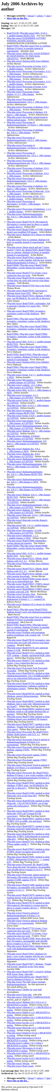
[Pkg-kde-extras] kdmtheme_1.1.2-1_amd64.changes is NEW (22, 536)
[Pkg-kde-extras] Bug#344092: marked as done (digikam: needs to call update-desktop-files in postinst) (28, 711)
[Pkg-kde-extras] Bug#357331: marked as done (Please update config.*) (28, 842)
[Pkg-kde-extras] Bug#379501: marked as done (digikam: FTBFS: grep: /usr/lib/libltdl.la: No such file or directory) (28, 785)
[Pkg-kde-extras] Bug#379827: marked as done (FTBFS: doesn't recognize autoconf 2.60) (28, 850)
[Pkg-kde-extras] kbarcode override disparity (27, 520)
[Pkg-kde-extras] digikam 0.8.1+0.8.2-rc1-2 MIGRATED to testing (26, 1003)
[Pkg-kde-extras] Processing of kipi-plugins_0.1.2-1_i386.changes (23, 93)
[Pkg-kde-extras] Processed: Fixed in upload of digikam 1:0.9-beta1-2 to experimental (28, 766)
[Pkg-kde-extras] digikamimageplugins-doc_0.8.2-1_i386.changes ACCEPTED (25, 488)
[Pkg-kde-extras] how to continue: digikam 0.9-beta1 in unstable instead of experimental (28, 240)
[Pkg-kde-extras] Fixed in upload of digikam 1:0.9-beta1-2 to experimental (27, 921)
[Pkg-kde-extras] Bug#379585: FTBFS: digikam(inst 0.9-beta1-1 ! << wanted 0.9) (26, 598)
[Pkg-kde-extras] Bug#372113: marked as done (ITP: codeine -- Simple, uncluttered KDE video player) (28, 655)
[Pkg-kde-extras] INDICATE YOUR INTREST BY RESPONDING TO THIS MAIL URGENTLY (28, 56)
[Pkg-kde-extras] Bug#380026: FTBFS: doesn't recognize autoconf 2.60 (28, 590)
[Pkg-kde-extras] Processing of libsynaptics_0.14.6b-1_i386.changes (24, 202)
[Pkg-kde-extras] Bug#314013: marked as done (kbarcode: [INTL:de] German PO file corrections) (28, 813)
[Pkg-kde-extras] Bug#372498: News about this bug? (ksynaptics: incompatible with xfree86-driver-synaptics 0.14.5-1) (28, 941)
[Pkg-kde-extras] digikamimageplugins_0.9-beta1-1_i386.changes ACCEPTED (27, 442)
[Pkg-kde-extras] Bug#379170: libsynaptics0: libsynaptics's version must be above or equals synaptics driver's (27, 224)
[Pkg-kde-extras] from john (19, 994)
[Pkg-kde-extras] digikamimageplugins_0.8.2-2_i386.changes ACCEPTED (28, 460)
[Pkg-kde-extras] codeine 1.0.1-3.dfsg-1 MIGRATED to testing (25, 1044)
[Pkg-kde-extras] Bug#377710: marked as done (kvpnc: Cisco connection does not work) (28, 661)
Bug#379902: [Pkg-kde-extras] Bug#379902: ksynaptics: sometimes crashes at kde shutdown (28, 320)
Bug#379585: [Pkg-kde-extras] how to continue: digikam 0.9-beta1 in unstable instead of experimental (29, 48)
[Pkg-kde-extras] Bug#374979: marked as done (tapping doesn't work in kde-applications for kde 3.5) (29, 897)
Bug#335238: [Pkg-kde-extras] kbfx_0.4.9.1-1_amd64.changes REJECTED (27, 34)
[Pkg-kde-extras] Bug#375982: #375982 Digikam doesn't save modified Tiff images (29, 230)
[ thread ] (31, 16)
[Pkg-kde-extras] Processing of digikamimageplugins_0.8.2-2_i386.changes (27, 138)
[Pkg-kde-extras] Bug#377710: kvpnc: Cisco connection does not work (27, 929)
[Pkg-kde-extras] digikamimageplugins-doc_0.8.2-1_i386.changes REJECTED (25, 215)
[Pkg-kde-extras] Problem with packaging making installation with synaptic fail (26, 633)
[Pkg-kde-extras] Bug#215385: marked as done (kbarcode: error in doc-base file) (28, 794)
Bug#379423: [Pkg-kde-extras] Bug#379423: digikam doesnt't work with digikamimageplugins (29, 610)
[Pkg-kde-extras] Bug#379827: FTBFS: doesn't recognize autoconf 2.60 (28, 585)
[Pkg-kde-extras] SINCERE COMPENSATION (29, 997)
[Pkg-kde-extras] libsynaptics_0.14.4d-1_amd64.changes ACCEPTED (24, 381)
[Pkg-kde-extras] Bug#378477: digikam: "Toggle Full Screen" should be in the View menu (29, 965)
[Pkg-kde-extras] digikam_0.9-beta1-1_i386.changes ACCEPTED (23, 437)
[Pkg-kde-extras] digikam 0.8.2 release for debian (29, 234)
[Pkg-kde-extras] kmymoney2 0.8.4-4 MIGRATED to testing (24, 1039)
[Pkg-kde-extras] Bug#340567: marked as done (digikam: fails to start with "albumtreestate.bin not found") (28, 704)
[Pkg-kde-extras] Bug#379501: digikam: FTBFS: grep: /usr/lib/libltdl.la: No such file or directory (29, 297)
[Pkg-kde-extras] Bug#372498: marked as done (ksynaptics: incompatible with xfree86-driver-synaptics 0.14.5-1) (28, 887)
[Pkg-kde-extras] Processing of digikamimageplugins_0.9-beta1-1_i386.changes (29, 123)
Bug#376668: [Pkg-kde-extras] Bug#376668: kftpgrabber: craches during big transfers (27, 266)
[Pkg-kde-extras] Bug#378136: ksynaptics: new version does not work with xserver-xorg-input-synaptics (28, 280)
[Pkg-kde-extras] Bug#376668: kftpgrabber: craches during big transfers (27, 541)
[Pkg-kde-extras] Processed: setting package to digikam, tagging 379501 (28, 748)
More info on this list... (18, 18)
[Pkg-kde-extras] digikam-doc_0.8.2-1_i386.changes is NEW (23, 450)
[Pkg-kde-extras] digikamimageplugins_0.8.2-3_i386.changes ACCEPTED (28, 506)
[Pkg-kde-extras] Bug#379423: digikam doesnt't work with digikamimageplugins (28, 947)
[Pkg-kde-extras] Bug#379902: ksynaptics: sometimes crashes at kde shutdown (26, 312)
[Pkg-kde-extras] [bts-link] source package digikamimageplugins (26, 983)
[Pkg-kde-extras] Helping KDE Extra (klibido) (28, 61)
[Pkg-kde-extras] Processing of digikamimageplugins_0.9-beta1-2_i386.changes (29, 146)
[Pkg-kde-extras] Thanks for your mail (24, 989)
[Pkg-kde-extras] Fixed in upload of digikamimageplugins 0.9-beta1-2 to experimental (23, 915)
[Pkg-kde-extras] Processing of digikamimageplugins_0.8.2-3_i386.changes (27, 179)
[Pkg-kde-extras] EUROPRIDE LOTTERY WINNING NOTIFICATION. (26, 39)
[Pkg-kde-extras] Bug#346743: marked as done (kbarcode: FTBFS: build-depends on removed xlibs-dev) (28, 836)
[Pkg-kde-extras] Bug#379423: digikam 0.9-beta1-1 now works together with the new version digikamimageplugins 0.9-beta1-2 (29, 260)
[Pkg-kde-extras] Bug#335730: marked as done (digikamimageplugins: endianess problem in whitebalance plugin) (28, 686)
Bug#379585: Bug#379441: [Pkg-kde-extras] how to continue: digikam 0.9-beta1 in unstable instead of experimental (28, 357)
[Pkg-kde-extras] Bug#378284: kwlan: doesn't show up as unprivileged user (27, 580)
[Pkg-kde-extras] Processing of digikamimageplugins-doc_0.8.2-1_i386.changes (29, 154)
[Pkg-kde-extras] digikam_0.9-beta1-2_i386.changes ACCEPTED (23, 511)
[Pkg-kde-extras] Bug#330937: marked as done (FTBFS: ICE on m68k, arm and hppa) (28, 819)
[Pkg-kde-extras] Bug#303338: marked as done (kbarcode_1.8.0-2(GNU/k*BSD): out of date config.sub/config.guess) (28, 803)
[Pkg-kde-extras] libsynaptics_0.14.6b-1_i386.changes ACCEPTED (24, 531)
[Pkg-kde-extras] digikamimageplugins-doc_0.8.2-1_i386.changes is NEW (25, 480)
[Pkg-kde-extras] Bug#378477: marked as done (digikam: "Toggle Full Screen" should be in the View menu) (28, 727)
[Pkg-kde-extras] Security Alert (21, 594)
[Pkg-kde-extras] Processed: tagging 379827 (27, 755)
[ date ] (48, 16)
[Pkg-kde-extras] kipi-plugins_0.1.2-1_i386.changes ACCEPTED (23, 422)
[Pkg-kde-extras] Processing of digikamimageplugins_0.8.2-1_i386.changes (27, 100)
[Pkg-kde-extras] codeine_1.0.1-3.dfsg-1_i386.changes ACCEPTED (24, 386)
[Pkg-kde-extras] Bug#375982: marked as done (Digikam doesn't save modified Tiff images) (28, 717)
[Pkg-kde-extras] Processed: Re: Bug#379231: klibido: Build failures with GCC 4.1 (28, 733)
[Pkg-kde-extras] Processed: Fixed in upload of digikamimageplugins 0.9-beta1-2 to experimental (28, 742)
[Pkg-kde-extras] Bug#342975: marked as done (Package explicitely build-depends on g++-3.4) (29, 827)
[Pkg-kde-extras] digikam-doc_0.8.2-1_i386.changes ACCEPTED (23, 455)
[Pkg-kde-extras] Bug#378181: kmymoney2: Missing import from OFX (27, 291)
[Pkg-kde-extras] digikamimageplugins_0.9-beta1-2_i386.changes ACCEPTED (27, 465)
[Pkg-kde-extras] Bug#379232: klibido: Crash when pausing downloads (27, 575)
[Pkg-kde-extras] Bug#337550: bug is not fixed (28, 285)
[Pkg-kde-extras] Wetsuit (18, 1063)
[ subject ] (40, 16)
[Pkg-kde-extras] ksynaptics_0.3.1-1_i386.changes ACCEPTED (22, 396)
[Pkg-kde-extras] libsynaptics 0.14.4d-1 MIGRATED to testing (25, 1049)
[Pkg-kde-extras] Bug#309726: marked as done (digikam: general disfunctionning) (28, 694)
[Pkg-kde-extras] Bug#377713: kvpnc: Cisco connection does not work (27, 274)
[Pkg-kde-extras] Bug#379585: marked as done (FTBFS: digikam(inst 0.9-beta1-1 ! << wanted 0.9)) (28, 859)
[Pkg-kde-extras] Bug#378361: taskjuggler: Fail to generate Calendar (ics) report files (28, 304)
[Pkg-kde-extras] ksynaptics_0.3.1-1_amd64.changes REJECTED (22, 411)
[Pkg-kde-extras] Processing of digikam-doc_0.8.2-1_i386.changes (25, 131)
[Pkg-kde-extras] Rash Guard (20, 1066)
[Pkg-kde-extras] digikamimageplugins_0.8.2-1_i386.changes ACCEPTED (28, 427)
